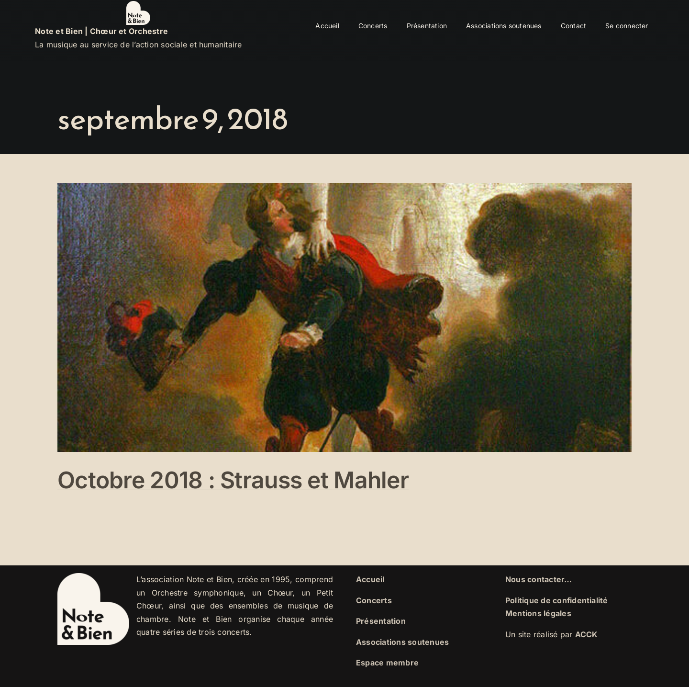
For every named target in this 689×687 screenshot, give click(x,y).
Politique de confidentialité (556, 600)
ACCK (586, 634)
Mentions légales (538, 613)
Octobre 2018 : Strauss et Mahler (233, 480)
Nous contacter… (538, 579)
